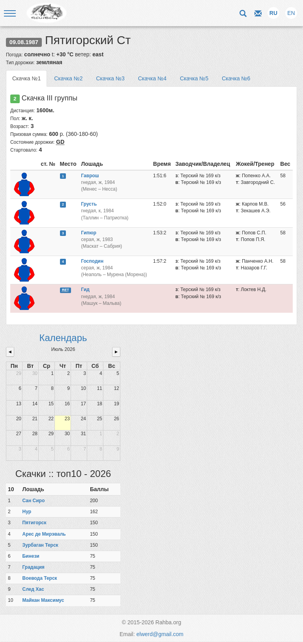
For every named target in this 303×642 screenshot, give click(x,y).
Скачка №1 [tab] (26, 78)
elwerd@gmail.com (160, 634)
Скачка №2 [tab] (68, 78)
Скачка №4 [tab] (152, 78)
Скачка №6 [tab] (236, 78)
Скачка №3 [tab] (110, 78)
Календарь (63, 337)
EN (291, 13)
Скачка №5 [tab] (194, 78)
